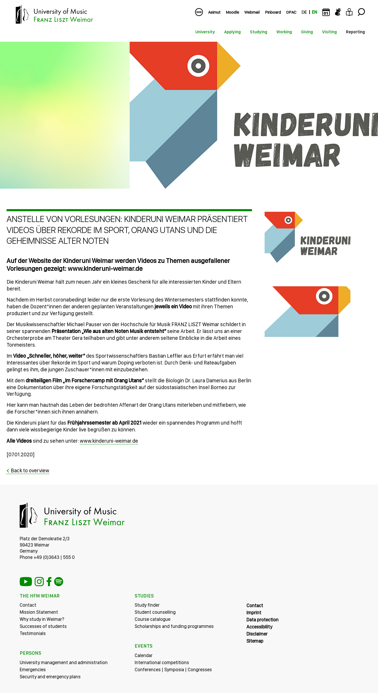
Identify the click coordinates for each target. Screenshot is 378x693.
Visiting (329, 31)
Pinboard (273, 12)
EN (314, 12)
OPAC (291, 12)
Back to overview (30, 470)
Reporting (355, 31)
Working (284, 31)
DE (304, 12)
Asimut (214, 12)
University (205, 31)
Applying (232, 31)
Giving (307, 31)
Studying (258, 31)
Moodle (232, 12)
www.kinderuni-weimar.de (109, 441)
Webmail (252, 12)
